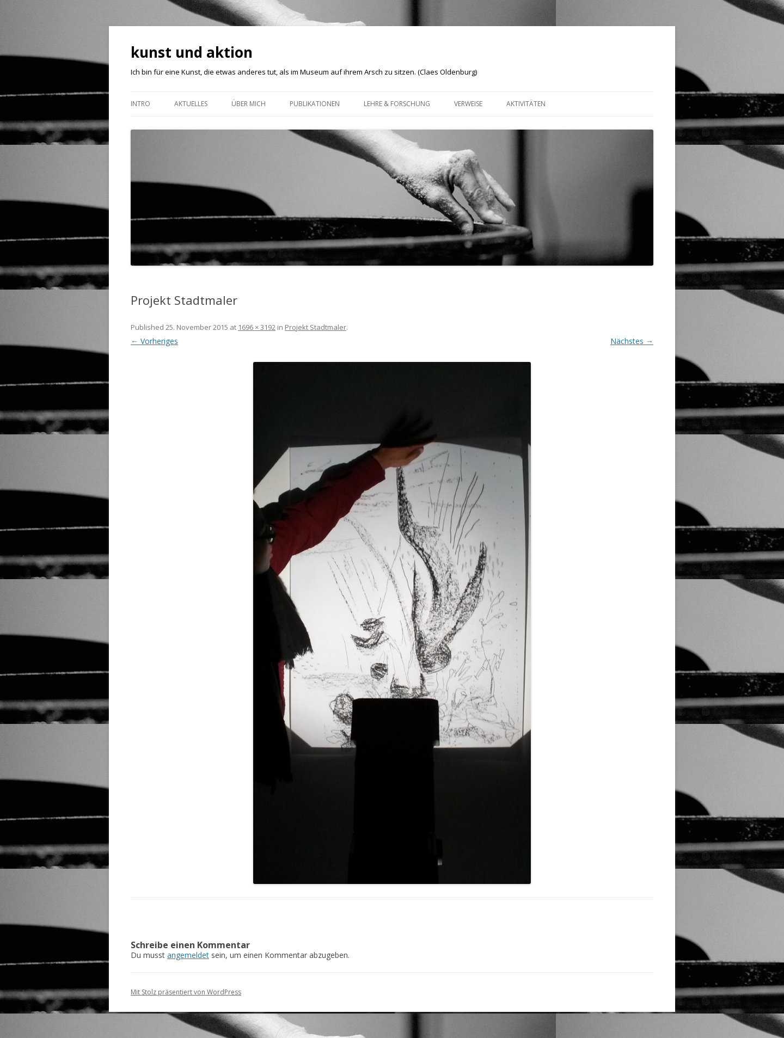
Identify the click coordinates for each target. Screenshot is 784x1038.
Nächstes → (631, 341)
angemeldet (188, 955)
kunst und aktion (192, 52)
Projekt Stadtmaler (315, 327)
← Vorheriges (154, 341)
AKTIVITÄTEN (526, 103)
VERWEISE (468, 103)
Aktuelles (190, 103)
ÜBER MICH (248, 103)
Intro (140, 103)
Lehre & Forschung (397, 103)
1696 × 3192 (256, 327)
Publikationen (315, 103)
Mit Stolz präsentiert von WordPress (186, 992)
